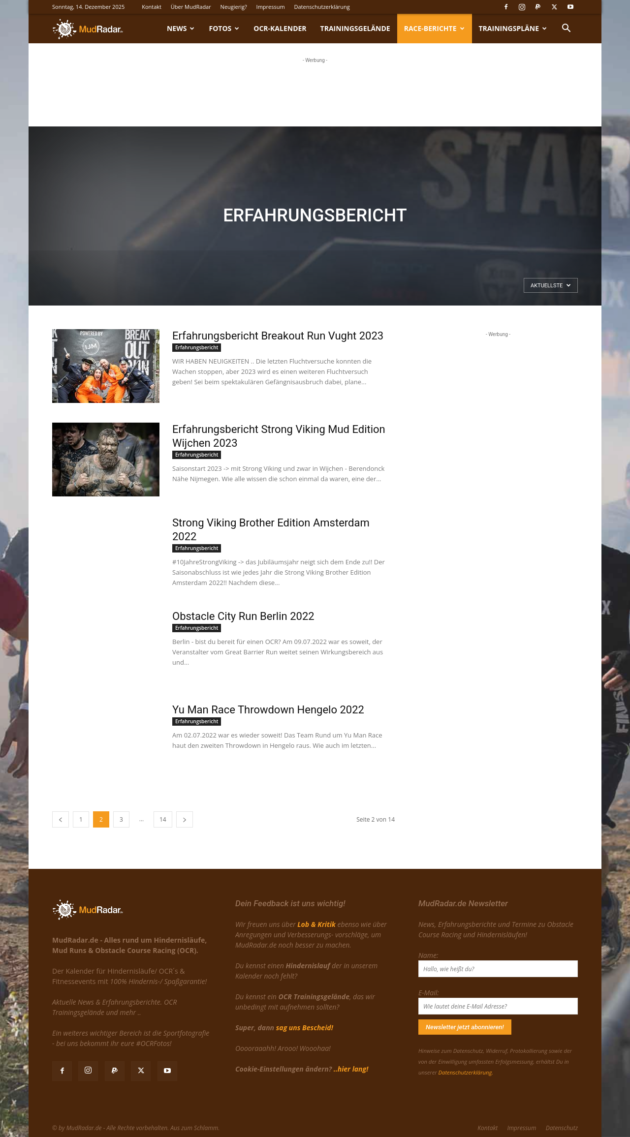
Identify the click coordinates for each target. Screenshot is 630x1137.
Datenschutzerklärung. (466, 1072)
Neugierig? (233, 6)
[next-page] (184, 819)
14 (162, 819)
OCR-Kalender (279, 28)
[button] (566, 29)
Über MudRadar (191, 6)
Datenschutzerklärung (322, 6)
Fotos (224, 28)
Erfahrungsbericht (196, 347)
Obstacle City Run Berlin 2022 (243, 616)
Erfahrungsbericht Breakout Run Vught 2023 (277, 336)
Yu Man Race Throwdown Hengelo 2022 (268, 710)
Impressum (270, 6)
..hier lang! (351, 1069)
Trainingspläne (513, 28)
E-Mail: (428, 992)
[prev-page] (60, 819)
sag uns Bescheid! (304, 1027)
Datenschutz (562, 1128)
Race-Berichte (434, 28)
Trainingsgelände (355, 28)
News (180, 28)
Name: (428, 955)
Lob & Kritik (316, 924)
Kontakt (151, 6)
